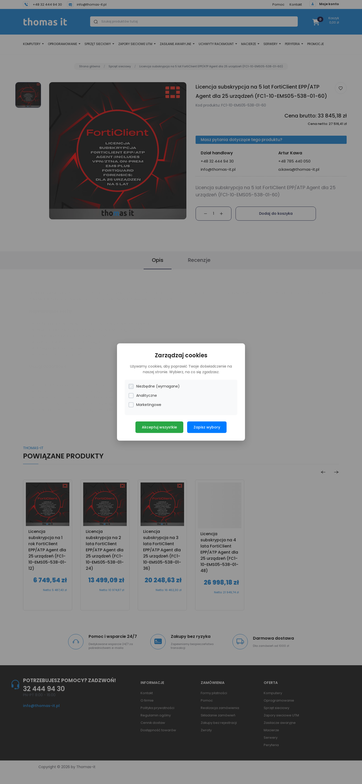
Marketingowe (145, 404)
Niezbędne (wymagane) (154, 386)
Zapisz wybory (207, 427)
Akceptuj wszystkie (159, 427)
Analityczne (143, 395)
